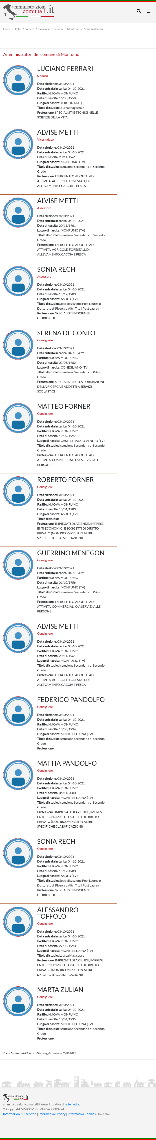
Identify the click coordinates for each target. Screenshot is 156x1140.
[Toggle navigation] (138, 11)
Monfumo (73, 29)
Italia (18, 29)
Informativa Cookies (82, 1114)
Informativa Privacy (52, 1114)
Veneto (29, 29)
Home (7, 29)
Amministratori (93, 29)
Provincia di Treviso (50, 29)
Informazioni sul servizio (19, 1114)
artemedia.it (73, 1104)
